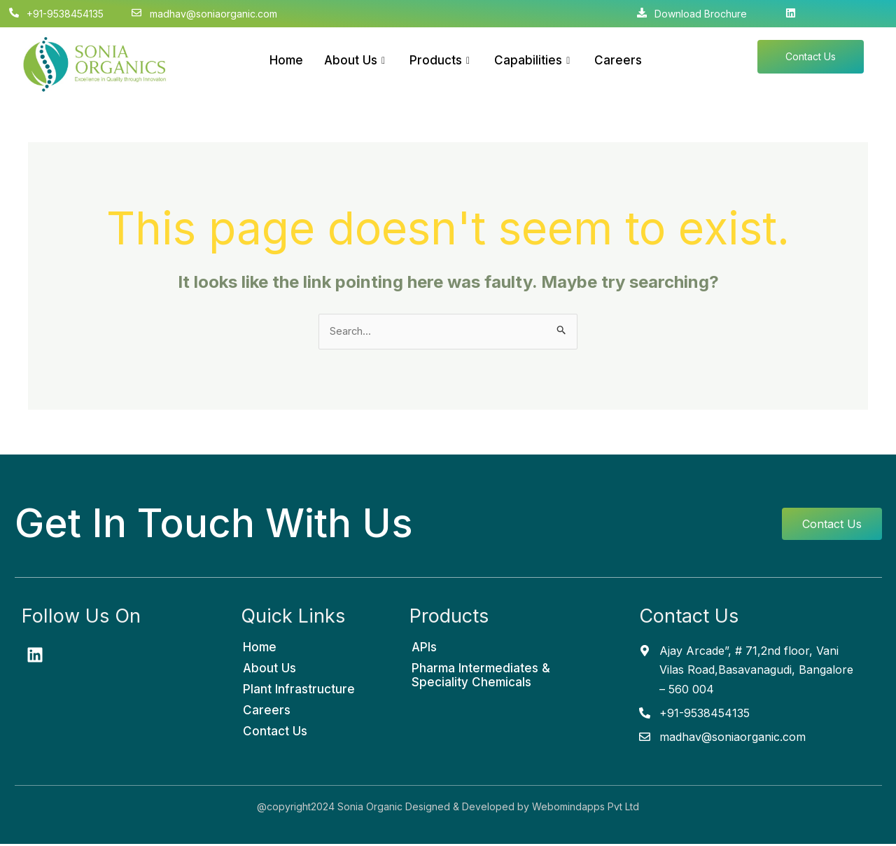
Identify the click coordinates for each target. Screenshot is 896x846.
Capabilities (533, 60)
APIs (424, 649)
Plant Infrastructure (299, 691)
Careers (618, 60)
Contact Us (275, 733)
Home (286, 60)
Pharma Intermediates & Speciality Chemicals (481, 677)
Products (441, 60)
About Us (356, 60)
